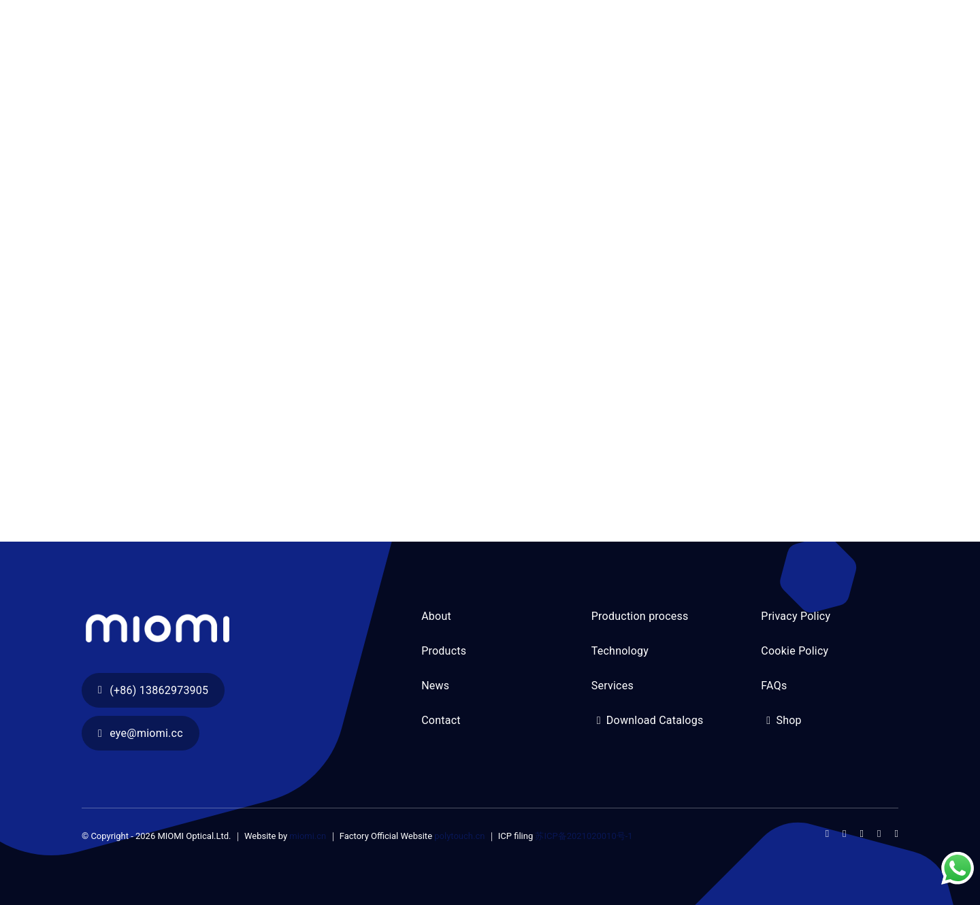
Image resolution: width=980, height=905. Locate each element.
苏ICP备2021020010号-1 (583, 836)
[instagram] (862, 834)
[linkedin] (896, 834)
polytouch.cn (459, 836)
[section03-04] (235, 608)
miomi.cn (307, 836)
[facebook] (827, 834)
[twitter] (844, 834)
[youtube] (879, 834)
